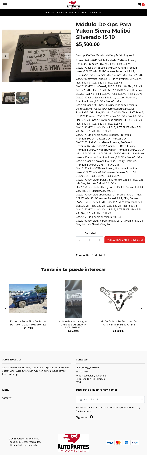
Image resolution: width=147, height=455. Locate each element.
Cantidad (90, 233)
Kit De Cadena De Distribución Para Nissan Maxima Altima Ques (119, 324)
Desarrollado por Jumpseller (24, 445)
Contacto (7, 397)
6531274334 (82, 371)
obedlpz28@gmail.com (87, 367)
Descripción (83, 55)
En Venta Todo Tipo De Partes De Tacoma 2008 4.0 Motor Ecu (28, 323)
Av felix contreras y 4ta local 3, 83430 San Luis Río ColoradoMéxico (91, 379)
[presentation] (5, 56)
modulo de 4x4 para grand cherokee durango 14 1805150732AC (73, 324)
